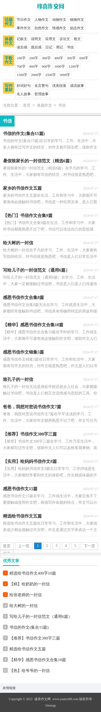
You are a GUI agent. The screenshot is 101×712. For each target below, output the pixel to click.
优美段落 (59, 86)
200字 (33, 58)
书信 (70, 47)
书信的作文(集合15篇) (28, 627)
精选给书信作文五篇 (27, 649)
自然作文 (41, 28)
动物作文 (59, 20)
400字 (58, 58)
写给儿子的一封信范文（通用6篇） (40, 616)
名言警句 (41, 86)
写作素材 (9, 88)
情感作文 (59, 28)
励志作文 (77, 28)
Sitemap (50, 705)
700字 (21, 66)
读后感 (22, 47)
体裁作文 (9, 41)
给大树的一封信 (23, 606)
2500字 (50, 75)
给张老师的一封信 (25, 595)
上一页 (23, 546)
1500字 (22, 75)
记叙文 (22, 39)
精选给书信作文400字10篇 (32, 573)
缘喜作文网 (42, 699)
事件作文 (24, 28)
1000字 (59, 66)
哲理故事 (41, 94)
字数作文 (9, 60)
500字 (71, 58)
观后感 (36, 47)
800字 (33, 66)
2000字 (36, 75)
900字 (46, 66)
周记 (59, 47)
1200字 (74, 66)
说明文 (36, 39)
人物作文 (41, 20)
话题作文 (9, 22)
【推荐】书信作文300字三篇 (34, 638)
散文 (77, 39)
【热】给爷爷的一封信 (29, 670)
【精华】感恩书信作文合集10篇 (37, 660)
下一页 (89, 546)
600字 (83, 58)
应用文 (50, 39)
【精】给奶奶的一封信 (29, 584)
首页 (26, 106)
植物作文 (77, 20)
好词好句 (24, 86)
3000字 (65, 75)
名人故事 (24, 94)
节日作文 (24, 20)
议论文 (65, 39)
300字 (46, 58)
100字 (21, 58)
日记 (48, 47)
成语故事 (77, 86)
